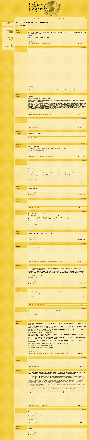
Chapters (11, 31)
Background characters (34, 156)
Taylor (43, 405)
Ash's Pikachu (34, 89)
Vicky (60, 353)
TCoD (66, 18)
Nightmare (66, 89)
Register (39, 18)
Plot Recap (11, 36)
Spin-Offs (11, 34)
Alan (31, 43)
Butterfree (18, 30)
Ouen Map (11, 39)
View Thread (83, 29)
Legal (12, 48)
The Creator (57, 353)
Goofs (12, 45)
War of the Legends (64, 353)
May (42, 43)
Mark (61, 89)
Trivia (12, 44)
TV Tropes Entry (9, 47)
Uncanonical (47, 43)
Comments (53, 18)
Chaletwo (39, 89)
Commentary (10, 32)
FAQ (12, 40)
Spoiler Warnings (9, 30)
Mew (53, 353)
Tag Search (48, 18)
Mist (44, 43)
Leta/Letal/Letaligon (43, 261)
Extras (12, 33)
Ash (31, 89)
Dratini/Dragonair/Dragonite (46, 89)
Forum (43, 18)
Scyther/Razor (76, 89)
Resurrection (71, 89)
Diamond (37, 353)
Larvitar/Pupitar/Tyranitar (36, 43)
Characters (11, 41)
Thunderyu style (9, 22)
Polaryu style (10, 24)
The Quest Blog (60, 18)
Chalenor (33, 353)
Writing (45, 405)
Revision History (9, 37)
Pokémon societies (54, 261)
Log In (34, 18)
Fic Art (11, 38)
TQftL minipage (42, 304)
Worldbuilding (10, 43)
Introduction (10, 27)
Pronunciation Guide (9, 46)
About (12, 29)
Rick (40, 405)
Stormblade (81, 89)
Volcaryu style (10, 23)
